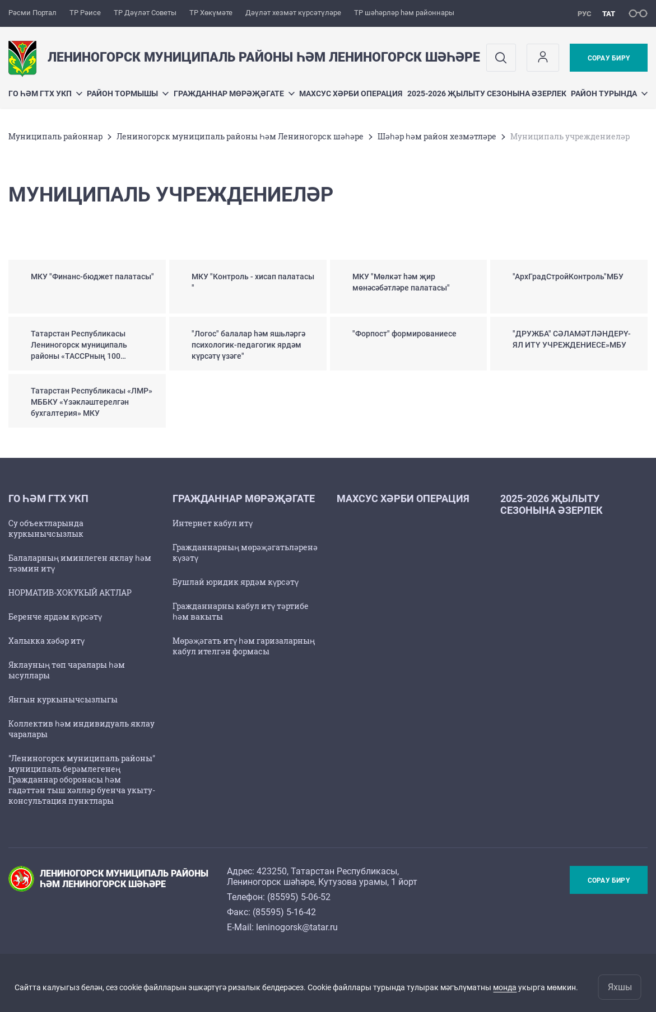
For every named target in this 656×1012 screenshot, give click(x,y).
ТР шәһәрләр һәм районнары (404, 12)
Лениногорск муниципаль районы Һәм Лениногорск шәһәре (240, 136)
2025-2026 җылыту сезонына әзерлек (486, 93)
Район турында (609, 93)
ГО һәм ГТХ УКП (45, 93)
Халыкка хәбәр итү (46, 640)
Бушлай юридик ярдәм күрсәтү (236, 582)
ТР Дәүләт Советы (145, 12)
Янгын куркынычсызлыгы (63, 699)
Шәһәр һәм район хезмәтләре (437, 136)
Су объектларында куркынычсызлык (45, 528)
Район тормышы (128, 93)
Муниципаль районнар (55, 136)
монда (505, 987)
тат (608, 14)
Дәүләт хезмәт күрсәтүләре (293, 12)
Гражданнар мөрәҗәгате (234, 93)
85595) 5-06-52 (300, 897)
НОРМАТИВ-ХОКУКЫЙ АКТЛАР (70, 592)
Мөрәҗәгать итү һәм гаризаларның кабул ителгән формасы (244, 646)
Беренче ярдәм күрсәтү (55, 616)
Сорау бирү (609, 58)
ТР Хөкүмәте (210, 12)
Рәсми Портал (32, 12)
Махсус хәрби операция (350, 93)
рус (585, 14)
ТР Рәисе (85, 12)
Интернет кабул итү (213, 523)
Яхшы (620, 987)
